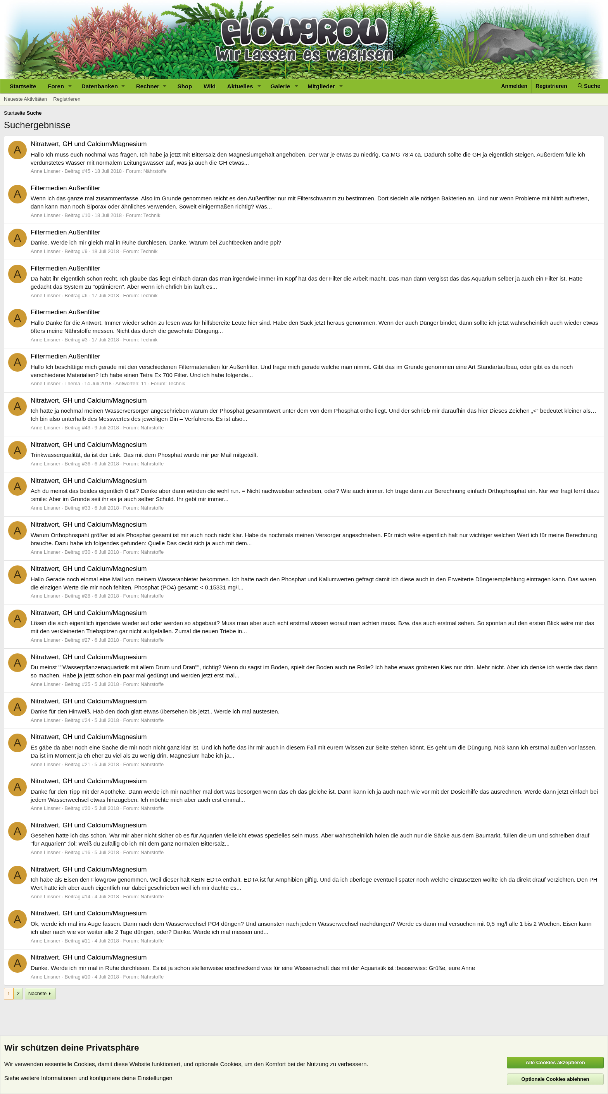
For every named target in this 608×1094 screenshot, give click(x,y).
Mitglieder (321, 86)
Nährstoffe (155, 171)
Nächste (37, 993)
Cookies (84, 1064)
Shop (185, 86)
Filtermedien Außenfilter (65, 188)
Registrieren (66, 99)
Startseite (23, 86)
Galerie (280, 86)
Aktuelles (240, 86)
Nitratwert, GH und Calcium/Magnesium (89, 144)
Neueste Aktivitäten (25, 99)
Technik (151, 215)
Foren (56, 86)
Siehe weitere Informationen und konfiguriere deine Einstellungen (88, 1078)
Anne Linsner (45, 171)
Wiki (210, 86)
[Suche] (589, 86)
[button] (70, 86)
